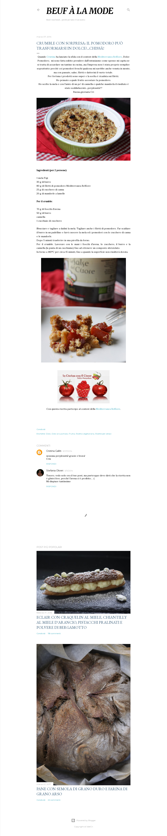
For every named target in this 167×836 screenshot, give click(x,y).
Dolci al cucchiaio (60, 433)
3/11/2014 (69, 470)
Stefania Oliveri (54, 470)
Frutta (72, 433)
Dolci (48, 433)
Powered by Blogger (83, 820)
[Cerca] (128, 9)
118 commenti (54, 633)
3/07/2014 (67, 451)
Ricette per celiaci (103, 433)
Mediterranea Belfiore (110, 56)
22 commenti (54, 800)
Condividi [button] (41, 429)
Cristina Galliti (53, 450)
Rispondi (51, 464)
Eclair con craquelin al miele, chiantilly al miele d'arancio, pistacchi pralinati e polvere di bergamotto (82, 622)
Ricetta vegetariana (85, 433)
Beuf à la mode (79, 11)
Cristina (51, 56)
